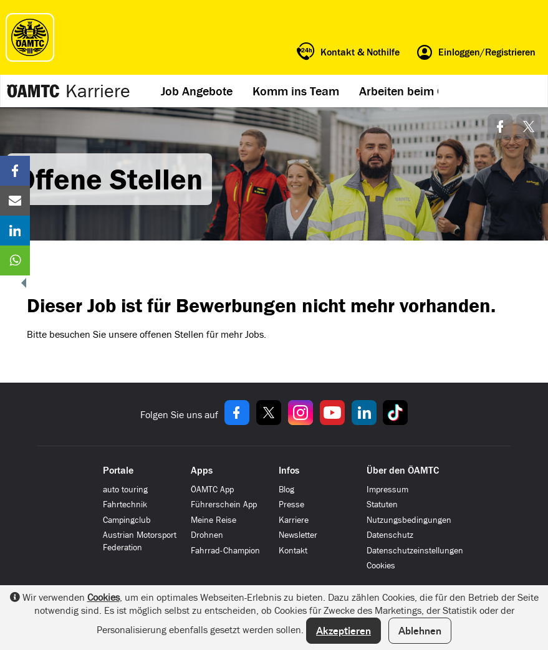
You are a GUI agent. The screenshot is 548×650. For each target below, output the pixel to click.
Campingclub (127, 520)
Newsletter (298, 535)
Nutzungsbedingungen (409, 520)
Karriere (97, 91)
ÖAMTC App (212, 489)
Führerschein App (224, 504)
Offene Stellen (109, 179)
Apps (202, 471)
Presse (291, 504)
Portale (118, 471)
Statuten (382, 504)
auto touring (125, 489)
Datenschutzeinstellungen (415, 550)
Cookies (381, 565)
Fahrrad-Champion (225, 550)
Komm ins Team (295, 91)
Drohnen (207, 535)
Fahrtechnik (125, 504)
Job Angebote (197, 91)
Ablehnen (419, 630)
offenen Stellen (172, 334)
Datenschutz (390, 535)
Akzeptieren (343, 630)
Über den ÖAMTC (403, 471)
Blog (286, 489)
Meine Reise (213, 520)
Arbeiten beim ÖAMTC (417, 91)
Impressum (387, 489)
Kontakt (293, 550)
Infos (289, 471)
